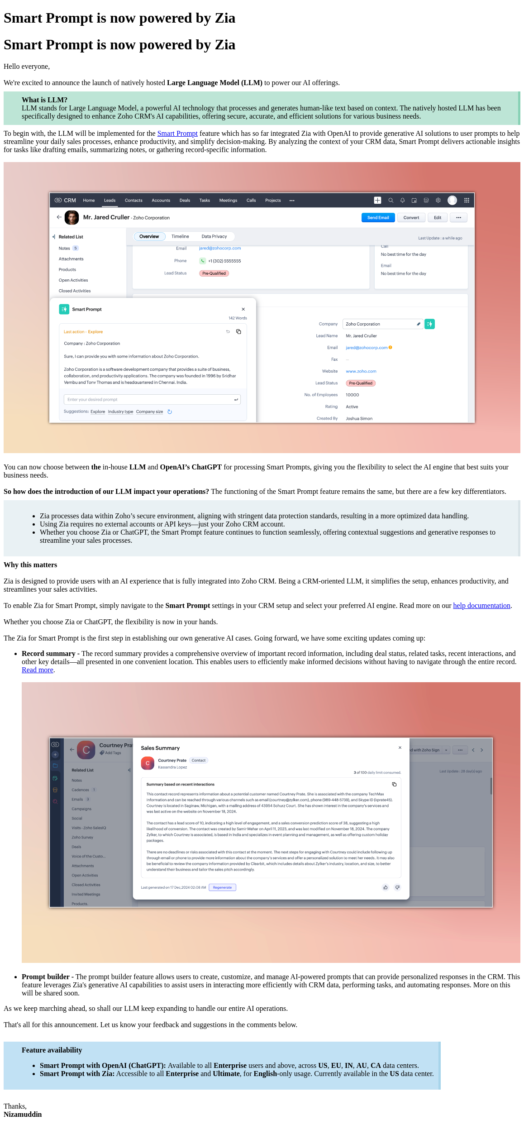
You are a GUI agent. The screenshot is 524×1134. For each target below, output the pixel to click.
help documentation (481, 605)
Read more (37, 670)
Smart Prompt (177, 133)
